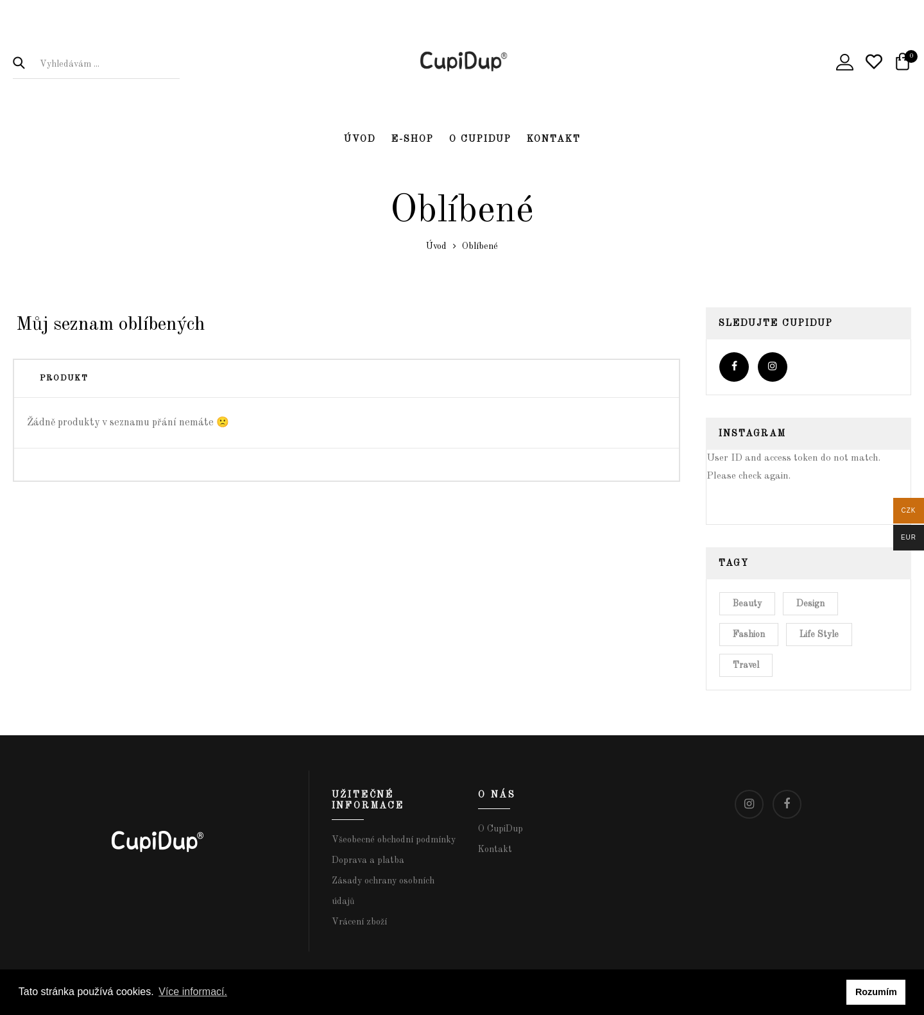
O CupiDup (480, 139)
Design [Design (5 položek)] (810, 603)
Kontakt (554, 139)
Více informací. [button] (192, 991)
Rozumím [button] (876, 992)
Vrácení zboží (359, 921)
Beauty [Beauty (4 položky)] (747, 603)
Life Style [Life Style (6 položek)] (819, 634)
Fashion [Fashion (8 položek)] (749, 634)
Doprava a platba (368, 860)
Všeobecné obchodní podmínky (394, 839)
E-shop (412, 139)
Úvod (360, 139)
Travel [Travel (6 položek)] (746, 665)
